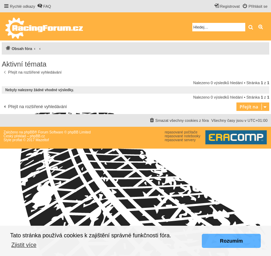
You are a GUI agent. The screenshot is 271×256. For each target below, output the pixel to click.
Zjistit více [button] (23, 245)
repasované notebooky (182, 136)
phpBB (29, 132)
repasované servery (180, 140)
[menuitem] (44, 6)
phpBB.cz (37, 136)
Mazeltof (42, 140)
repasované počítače (181, 132)
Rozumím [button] (231, 241)
